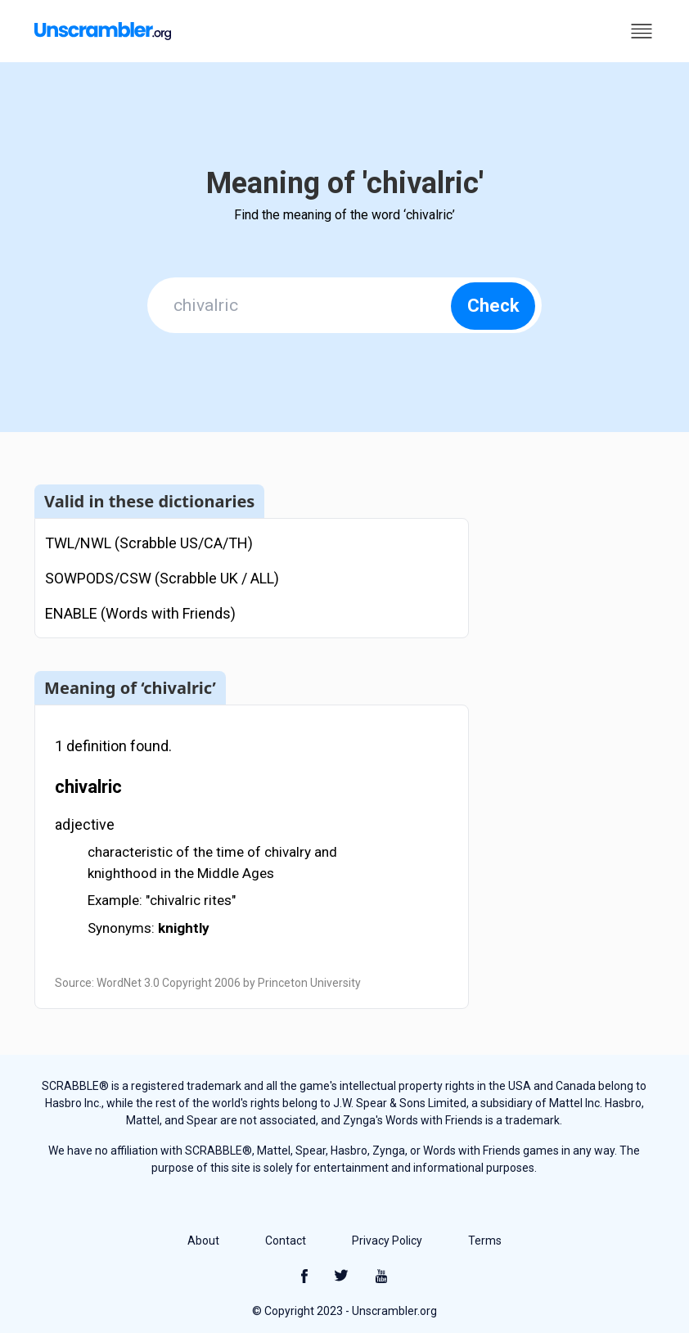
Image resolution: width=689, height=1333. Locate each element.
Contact (285, 1240)
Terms (485, 1240)
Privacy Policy (387, 1240)
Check (493, 305)
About (203, 1240)
